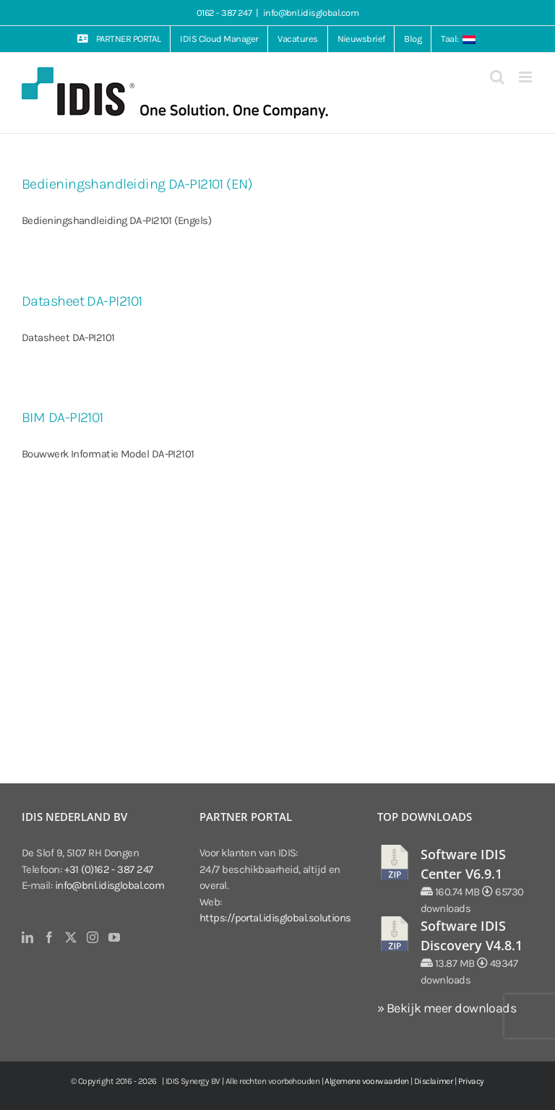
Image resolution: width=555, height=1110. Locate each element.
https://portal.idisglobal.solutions (275, 917)
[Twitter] (70, 937)
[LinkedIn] (27, 937)
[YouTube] (113, 937)
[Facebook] (48, 937)
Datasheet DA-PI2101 (82, 301)
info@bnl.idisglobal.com (310, 12)
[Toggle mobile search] (497, 77)
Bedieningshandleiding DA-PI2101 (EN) (137, 184)
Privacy (471, 1081)
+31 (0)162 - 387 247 (108, 869)
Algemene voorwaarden (366, 1081)
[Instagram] (92, 937)
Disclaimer (433, 1081)
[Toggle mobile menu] (526, 77)
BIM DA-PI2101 (62, 417)
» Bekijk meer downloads (446, 1008)
